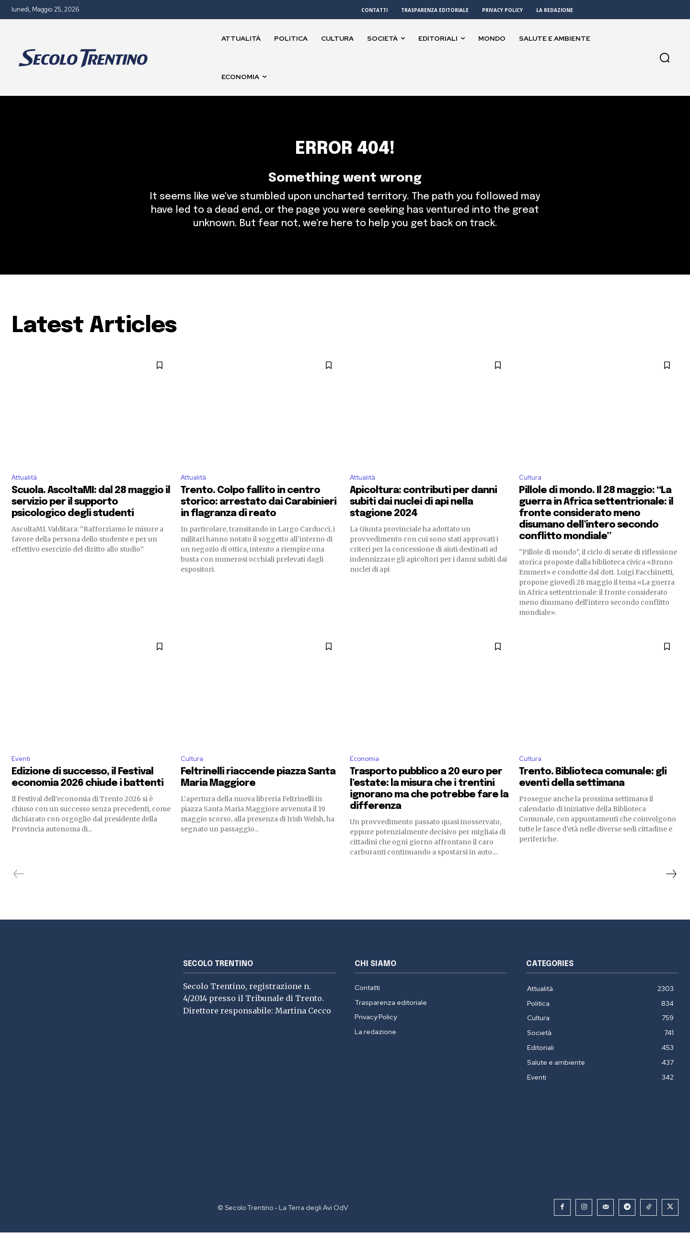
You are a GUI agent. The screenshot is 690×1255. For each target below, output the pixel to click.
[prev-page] (19, 896)
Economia (367, 781)
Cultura (532, 497)
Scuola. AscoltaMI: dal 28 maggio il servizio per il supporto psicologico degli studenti (91, 522)
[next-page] (670, 896)
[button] (664, 57)
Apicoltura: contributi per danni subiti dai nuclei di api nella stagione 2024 (423, 522)
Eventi (23, 781)
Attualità (28, 497)
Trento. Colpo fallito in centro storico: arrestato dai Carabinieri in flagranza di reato (258, 522)
